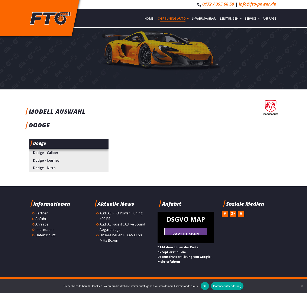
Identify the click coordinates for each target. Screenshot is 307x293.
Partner (41, 213)
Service (252, 18)
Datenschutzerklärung (227, 286)
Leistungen (231, 18)
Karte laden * (185, 233)
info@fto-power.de (257, 4)
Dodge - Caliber (45, 152)
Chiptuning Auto (173, 18)
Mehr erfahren (169, 262)
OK (205, 286)
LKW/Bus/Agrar (204, 18)
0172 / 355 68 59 (218, 4)
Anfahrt (41, 218)
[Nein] (302, 286)
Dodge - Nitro (44, 167)
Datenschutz (45, 235)
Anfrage (269, 18)
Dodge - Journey (46, 160)
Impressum (44, 229)
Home (149, 18)
